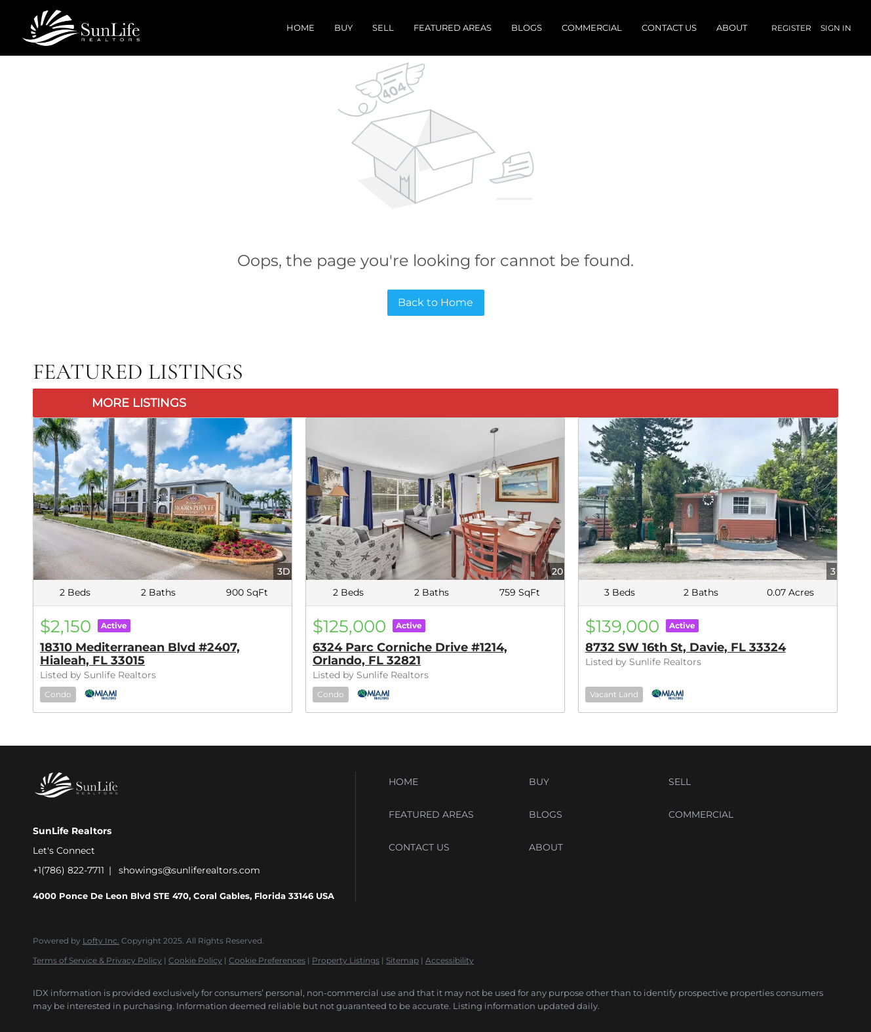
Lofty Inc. (101, 941)
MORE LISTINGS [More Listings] (139, 403)
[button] (455, 782)
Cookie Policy (195, 960)
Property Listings (345, 960)
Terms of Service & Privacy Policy (97, 960)
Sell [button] (383, 27)
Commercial (592, 27)
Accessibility (449, 960)
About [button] (731, 27)
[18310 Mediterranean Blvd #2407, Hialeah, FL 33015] (162, 498)
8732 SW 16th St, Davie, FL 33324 (685, 647)
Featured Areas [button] (453, 27)
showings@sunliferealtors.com (189, 870)
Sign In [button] (836, 28)
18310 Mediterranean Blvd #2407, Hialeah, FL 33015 (140, 654)
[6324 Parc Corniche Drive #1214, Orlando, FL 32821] (435, 498)
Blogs (526, 27)
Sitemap (402, 960)
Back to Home (435, 302)
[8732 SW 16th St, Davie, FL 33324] (708, 498)
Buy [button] (343, 27)
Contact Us (669, 27)
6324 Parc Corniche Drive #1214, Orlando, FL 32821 (410, 654)
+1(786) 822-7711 (68, 870)
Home (300, 27)
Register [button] (791, 28)
